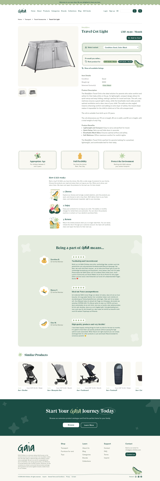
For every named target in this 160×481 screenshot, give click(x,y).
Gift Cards (87, 11)
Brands (64, 11)
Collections (72, 11)
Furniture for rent (67, 451)
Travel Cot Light (54, 19)
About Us (85, 448)
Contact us (131, 454)
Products (46, 11)
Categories (55, 11)
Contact (107, 448)
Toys (62, 455)
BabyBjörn (85, 27)
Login (106, 11)
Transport (28, 19)
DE (117, 11)
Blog (79, 11)
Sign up (112, 11)
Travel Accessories (40, 19)
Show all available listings (93, 68)
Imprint (106, 458)
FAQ (105, 451)
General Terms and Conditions (56, 476)
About (39, 11)
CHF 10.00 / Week (110, 62)
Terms (106, 455)
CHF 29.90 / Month (125, 62)
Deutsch (131, 476)
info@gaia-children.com (133, 450)
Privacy (68, 476)
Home (33, 11)
